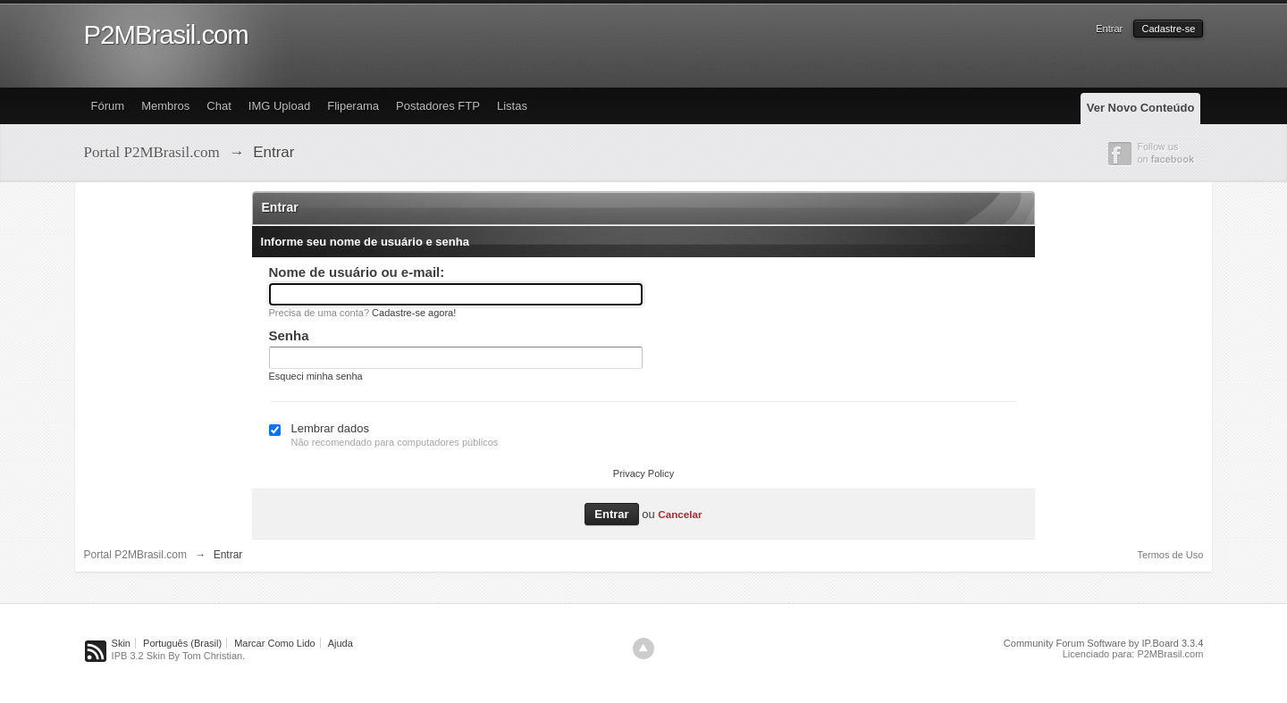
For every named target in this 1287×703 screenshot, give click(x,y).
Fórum (108, 106)
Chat (218, 106)
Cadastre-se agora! (414, 312)
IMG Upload (279, 106)
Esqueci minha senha (316, 376)
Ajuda (340, 643)
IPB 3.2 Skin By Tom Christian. (179, 655)
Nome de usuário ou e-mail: (357, 272)
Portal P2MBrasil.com (135, 554)
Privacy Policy (643, 473)
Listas (512, 106)
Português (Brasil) (182, 643)
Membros (165, 106)
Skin (121, 643)
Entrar (1109, 28)
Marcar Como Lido (274, 643)
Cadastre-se (1168, 28)
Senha (289, 335)
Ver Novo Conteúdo (1141, 107)
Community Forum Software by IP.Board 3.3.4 (1104, 643)
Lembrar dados (330, 428)
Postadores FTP (438, 106)
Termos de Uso (1170, 554)
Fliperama (353, 106)
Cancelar (680, 514)
